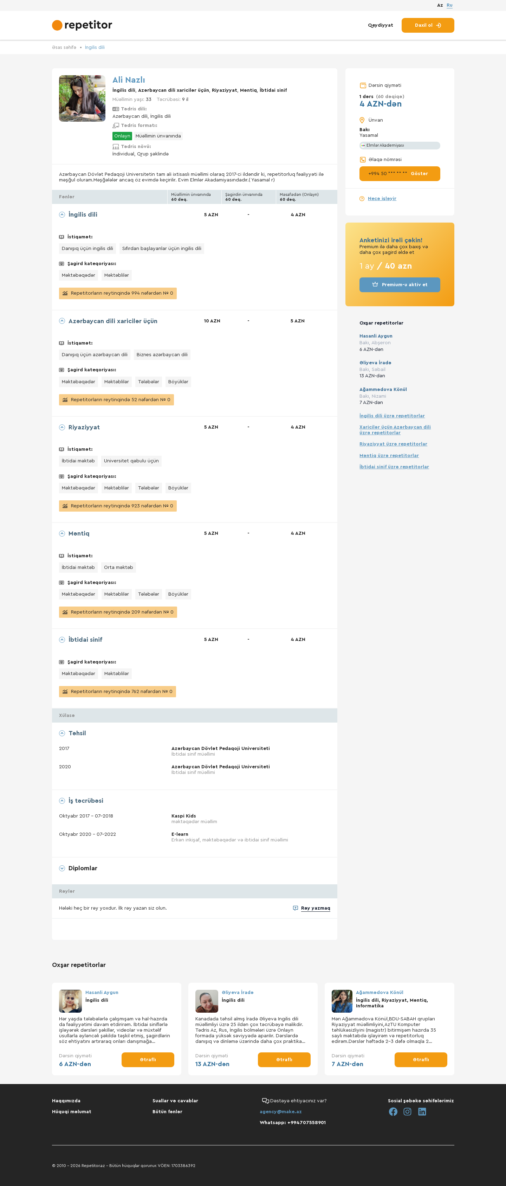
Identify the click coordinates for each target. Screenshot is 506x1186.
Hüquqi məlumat (71, 1111)
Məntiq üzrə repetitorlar (389, 455)
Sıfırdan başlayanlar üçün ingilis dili (161, 248)
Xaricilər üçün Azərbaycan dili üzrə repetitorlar (395, 430)
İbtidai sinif (273, 90)
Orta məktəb (118, 567)
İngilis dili (97, 47)
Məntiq (248, 90)
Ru (450, 6)
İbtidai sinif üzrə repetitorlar (394, 466)
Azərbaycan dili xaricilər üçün (173, 90)
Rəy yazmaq (315, 909)
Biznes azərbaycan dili (162, 354)
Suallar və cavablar (175, 1100)
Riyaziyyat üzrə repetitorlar (393, 444)
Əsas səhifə (65, 47)
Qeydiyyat (380, 27)
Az (440, 6)
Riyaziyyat (224, 90)
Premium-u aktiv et (400, 285)
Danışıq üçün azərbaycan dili (95, 354)
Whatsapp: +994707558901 (293, 1122)
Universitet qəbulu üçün (131, 461)
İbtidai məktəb (78, 461)
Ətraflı (148, 1061)
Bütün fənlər (167, 1111)
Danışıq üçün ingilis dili (87, 248)
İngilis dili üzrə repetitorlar (392, 415)
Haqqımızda (66, 1100)
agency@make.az (281, 1111)
